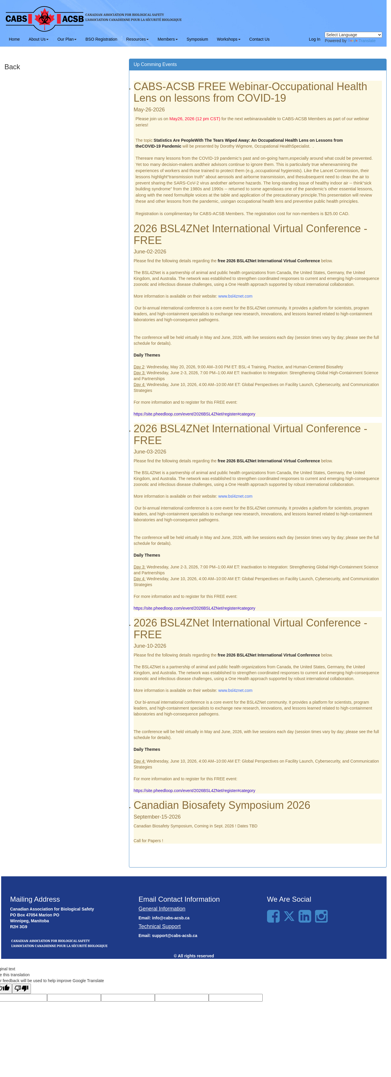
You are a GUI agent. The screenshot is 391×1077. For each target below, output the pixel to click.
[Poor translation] (21, 989)
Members (168, 39)
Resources (137, 39)
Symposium (197, 39)
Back (12, 67)
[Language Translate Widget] (353, 35)
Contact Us (259, 39)
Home (14, 39)
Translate (362, 40)
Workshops (229, 39)
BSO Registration (101, 39)
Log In (314, 39)
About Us (39, 39)
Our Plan (67, 39)
